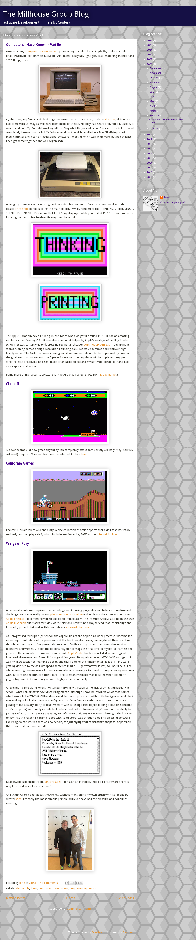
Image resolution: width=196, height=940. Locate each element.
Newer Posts (15, 898)
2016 (150, 153)
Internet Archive (107, 534)
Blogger (128, 932)
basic (34, 888)
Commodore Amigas (97, 344)
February (155, 115)
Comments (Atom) (79, 908)
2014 (150, 162)
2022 (150, 59)
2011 (150, 172)
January (154, 128)
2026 (150, 40)
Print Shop (22, 208)
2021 (150, 64)
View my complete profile (173, 202)
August (154, 87)
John (166, 197)
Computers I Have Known (41, 51)
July (152, 91)
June (153, 96)
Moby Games (108, 374)
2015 (150, 158)
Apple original (15, 618)
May (152, 101)
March (153, 110)
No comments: (49, 883)
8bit (18, 888)
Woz (18, 799)
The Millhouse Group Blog (46, 14)
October (154, 77)
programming (78, 888)
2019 (150, 139)
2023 (150, 54)
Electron (109, 119)
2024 (150, 49)
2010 (150, 177)
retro (92, 888)
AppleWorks (75, 653)
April (152, 106)
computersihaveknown (53, 888)
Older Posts (125, 898)
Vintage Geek (52, 781)
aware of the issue (77, 627)
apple (25, 888)
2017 (150, 148)
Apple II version (16, 623)
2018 (150, 144)
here (84, 454)
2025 (150, 45)
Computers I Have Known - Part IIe (33, 45)
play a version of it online (66, 614)
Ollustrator (99, 932)
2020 (150, 134)
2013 (150, 167)
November (156, 73)
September (156, 82)
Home (70, 898)
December (156, 68)
